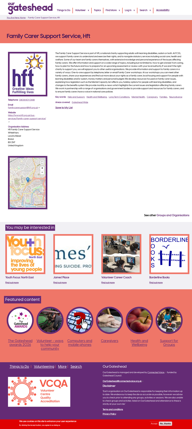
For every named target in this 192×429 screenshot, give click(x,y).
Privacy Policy (109, 414)
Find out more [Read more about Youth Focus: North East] (12, 283)
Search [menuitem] (144, 11)
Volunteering (44, 367)
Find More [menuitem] (111, 11)
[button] (27, 180)
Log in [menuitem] (129, 11)
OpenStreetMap (30, 206)
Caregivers (152, 97)
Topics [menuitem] (97, 10)
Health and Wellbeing (97, 97)
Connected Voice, (157, 372)
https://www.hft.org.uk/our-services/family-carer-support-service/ (27, 118)
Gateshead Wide (80, 102)
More (62, 367)
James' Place (61, 277)
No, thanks (165, 423)
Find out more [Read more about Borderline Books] (156, 283)
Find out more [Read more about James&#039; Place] (60, 283)
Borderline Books (159, 277)
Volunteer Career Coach (116, 277)
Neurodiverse (175, 97)
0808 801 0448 (27, 100)
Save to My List (64, 108)
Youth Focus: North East (19, 277)
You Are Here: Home (16, 18)
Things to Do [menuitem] (63, 10)
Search (76, 367)
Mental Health (138, 97)
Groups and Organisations (173, 215)
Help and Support (76, 97)
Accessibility (162, 10)
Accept (154, 423)
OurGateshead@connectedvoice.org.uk (123, 381)
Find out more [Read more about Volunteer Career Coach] (108, 283)
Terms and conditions (113, 409)
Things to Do (19, 367)
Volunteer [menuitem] (81, 11)
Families (163, 97)
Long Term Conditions (119, 97)
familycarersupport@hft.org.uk (24, 108)
